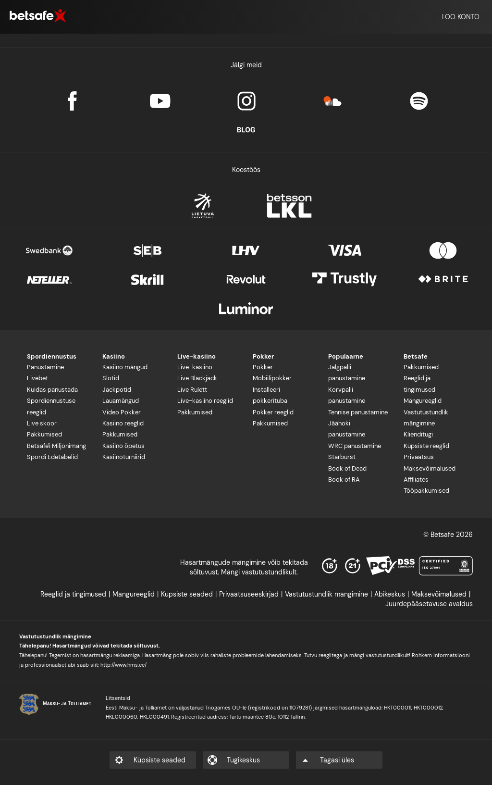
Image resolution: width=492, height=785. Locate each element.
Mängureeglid (423, 401)
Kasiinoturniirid (123, 457)
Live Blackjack (197, 378)
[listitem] (76, 594)
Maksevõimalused (429, 468)
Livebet (37, 378)
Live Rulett (192, 390)
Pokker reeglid (273, 412)
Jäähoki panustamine (346, 428)
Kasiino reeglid (123, 423)
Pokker (263, 367)
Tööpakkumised (426, 490)
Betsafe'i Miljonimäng (56, 446)
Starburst (342, 457)
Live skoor (42, 423)
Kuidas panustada (52, 390)
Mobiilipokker (272, 378)
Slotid (110, 378)
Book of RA (344, 479)
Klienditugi (418, 434)
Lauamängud (120, 401)
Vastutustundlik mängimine (426, 417)
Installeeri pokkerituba (270, 395)
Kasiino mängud (125, 367)
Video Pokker (121, 412)
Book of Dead (347, 468)
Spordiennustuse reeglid (51, 406)
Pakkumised (44, 434)
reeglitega (331, 655)
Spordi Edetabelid (52, 457)
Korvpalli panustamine (346, 395)
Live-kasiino (194, 367)
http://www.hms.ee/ (123, 664)
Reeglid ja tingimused (419, 383)
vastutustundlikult (387, 655)
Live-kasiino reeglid (205, 401)
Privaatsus (419, 457)
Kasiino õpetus (123, 446)
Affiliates (416, 479)
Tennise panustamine (358, 412)
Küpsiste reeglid (426, 446)
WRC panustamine (354, 446)
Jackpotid (116, 390)
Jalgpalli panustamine (346, 372)
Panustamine (45, 367)
